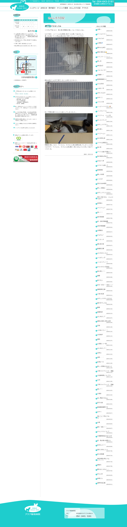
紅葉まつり (105, 362)
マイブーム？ (105, 208)
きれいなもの (105, 93)
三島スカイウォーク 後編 (105, 371)
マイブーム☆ (105, 134)
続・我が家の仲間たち (105, 441)
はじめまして (105, 317)
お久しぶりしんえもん (105, 193)
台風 (105, 423)
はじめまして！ (105, 348)
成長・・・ (105, 358)
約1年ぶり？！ (105, 445)
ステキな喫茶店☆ (105, 143)
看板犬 (105, 465)
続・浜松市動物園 (105, 222)
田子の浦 (105, 403)
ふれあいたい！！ (105, 330)
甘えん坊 (105, 474)
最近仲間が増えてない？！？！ (105, 460)
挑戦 (105, 339)
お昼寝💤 (105, 43)
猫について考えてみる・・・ (105, 417)
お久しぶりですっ (105, 125)
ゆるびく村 (105, 161)
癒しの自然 (105, 175)
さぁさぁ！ (105, 235)
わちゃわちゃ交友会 (105, 267)
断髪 (105, 308)
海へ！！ (105, 213)
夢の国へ (105, 129)
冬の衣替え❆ (105, 138)
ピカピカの (105, 39)
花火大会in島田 (105, 184)
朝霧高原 (105, 312)
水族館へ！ (105, 75)
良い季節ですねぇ (105, 398)
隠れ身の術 (105, 244)
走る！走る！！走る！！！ (105, 285)
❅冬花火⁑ (105, 66)
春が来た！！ (105, 271)
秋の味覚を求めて (105, 156)
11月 (105, 380)
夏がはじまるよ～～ (105, 470)
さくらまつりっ (105, 34)
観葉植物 (105, 170)
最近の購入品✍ (105, 52)
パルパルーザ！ (105, 70)
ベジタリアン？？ (105, 262)
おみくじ (105, 98)
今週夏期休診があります (105, 436)
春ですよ (105, 281)
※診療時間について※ (105, 376)
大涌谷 (105, 394)
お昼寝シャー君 (105, 344)
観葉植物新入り (105, 79)
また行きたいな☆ (105, 253)
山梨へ (105, 30)
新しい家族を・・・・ (105, 188)
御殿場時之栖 (105, 290)
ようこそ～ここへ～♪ (105, 57)
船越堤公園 (105, 249)
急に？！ (105, 389)
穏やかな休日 (105, 48)
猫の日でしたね (105, 303)
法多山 (105, 353)
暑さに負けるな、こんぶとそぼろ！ (105, 198)
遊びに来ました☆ (105, 450)
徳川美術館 (105, 217)
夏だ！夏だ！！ (105, 427)
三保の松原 (105, 294)
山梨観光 (105, 231)
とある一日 (105, 89)
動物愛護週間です (105, 407)
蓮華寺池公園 (105, 483)
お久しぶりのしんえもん (105, 299)
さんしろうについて (105, 432)
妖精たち (105, 479)
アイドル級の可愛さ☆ (105, 152)
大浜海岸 (105, 335)
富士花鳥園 (105, 454)
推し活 (105, 61)
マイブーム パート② (105, 116)
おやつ (105, 412)
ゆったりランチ (105, 120)
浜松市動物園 (105, 226)
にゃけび (105, 179)
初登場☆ (105, 203)
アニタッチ (105, 240)
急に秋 (105, 147)
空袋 (105, 326)
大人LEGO (105, 84)
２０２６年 (105, 102)
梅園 (105, 276)
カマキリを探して (105, 166)
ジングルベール (105, 111)
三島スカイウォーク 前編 (105, 385)
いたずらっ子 (105, 258)
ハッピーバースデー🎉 (105, 107)
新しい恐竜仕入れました (105, 367)
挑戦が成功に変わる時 (105, 321)
